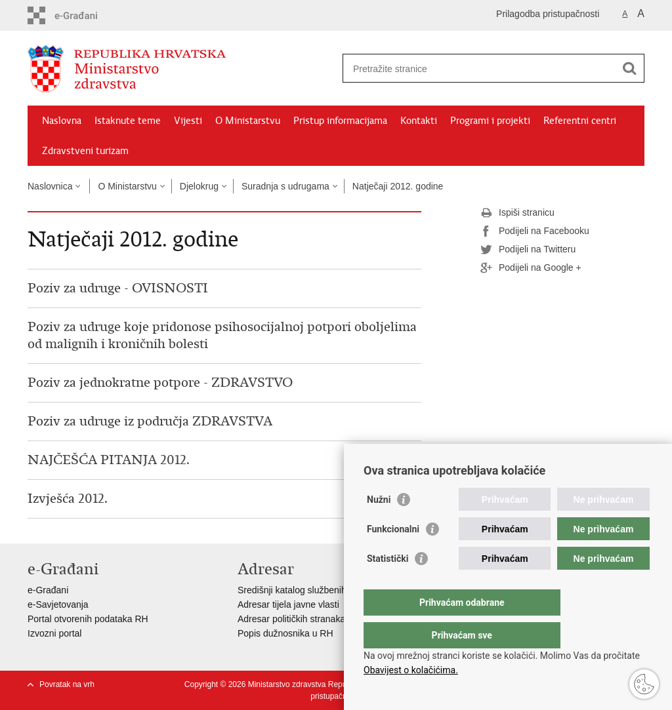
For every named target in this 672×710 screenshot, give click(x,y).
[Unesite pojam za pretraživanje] (479, 68)
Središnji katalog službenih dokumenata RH (326, 590)
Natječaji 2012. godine (398, 186)
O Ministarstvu (247, 121)
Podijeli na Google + (530, 268)
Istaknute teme (127, 121)
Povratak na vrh (66, 684)
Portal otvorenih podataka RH (88, 619)
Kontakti (418, 121)
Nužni (378, 526)
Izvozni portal (54, 633)
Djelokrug (199, 186)
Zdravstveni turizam (85, 151)
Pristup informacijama (340, 121)
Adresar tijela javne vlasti (288, 604)
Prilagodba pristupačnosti (547, 14)
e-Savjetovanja (58, 604)
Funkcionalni (393, 555)
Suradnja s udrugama (285, 186)
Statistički (387, 585)
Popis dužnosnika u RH (285, 633)
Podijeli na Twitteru (528, 250)
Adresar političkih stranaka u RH (303, 619)
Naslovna (61, 121)
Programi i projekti (490, 121)
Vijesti (188, 121)
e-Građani (48, 590)
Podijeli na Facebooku (534, 231)
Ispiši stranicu (517, 213)
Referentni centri (579, 121)
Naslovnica (50, 186)
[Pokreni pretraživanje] (629, 68)
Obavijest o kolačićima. (411, 670)
